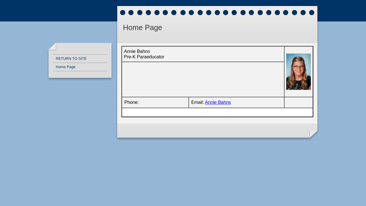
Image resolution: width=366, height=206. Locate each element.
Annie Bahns (218, 102)
